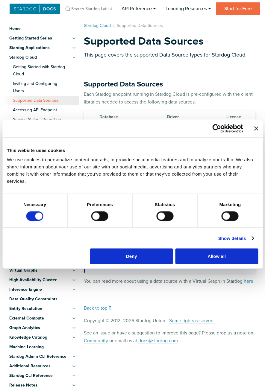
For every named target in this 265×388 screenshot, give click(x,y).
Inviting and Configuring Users (35, 87)
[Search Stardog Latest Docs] (88, 9)
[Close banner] (256, 128)
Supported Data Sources (35, 100)
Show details (232, 238)
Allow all (217, 256)
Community (96, 341)
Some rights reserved (191, 321)
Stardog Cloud (97, 25)
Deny (131, 256)
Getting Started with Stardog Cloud (39, 70)
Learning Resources (188, 9)
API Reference (139, 9)
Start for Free (238, 9)
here (248, 281)
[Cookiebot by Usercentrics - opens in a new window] (216, 128)
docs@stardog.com (158, 341)
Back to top (97, 308)
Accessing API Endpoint (35, 109)
